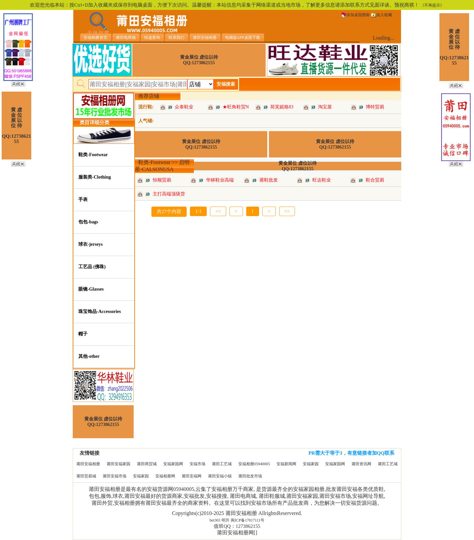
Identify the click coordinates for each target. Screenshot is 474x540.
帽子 (83, 333)
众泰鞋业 (184, 106)
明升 (225, 520)
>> (287, 211)
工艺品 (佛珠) (92, 266)
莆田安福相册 (88, 464)
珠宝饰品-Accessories (99, 311)
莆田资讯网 (361, 464)
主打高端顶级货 (169, 193)
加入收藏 (381, 15)
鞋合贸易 (375, 180)
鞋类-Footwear (93, 154)
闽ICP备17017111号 (247, 520)
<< (218, 211)
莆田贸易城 (86, 476)
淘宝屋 (325, 106)
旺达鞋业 (321, 180)
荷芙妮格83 (281, 106)
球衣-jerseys (90, 244)
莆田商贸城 (147, 464)
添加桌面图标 (355, 15)
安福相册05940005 (254, 464)
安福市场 (197, 464)
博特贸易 (375, 106)
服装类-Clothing (94, 177)
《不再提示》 (432, 5)
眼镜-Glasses (91, 289)
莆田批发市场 (250, 476)
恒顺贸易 (162, 180)
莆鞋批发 (268, 180)
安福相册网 (165, 476)
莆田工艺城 (222, 464)
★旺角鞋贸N (236, 106)
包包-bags (88, 221)
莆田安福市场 (114, 476)
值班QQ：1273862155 (237, 526)
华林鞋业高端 (220, 180)
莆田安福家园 (118, 464)
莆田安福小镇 (220, 476)
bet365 (215, 520)
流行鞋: (146, 106)
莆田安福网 (191, 476)
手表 (83, 199)
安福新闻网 (286, 464)
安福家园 (311, 464)
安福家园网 (173, 464)
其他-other (89, 356)
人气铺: (146, 120)
